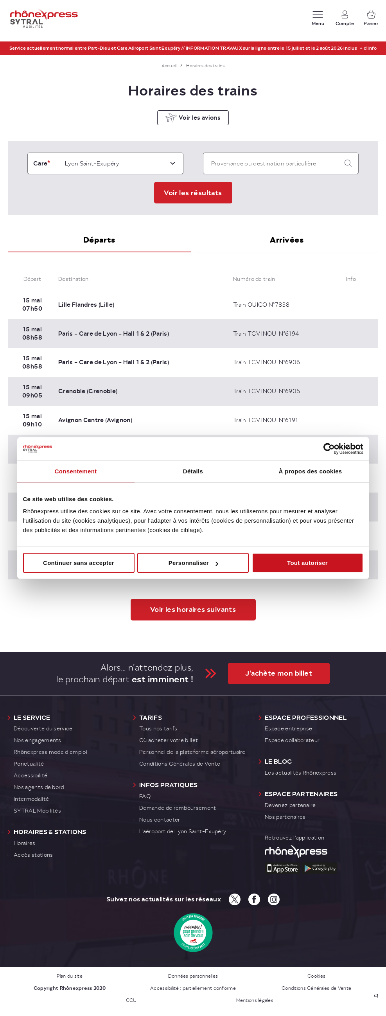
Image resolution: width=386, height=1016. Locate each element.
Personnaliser (193, 562)
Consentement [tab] (76, 471)
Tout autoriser (307, 562)
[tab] (99, 247)
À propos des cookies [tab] (310, 471)
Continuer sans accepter (78, 562)
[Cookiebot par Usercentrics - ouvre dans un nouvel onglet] (329, 449)
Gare (40, 170)
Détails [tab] (193, 471)
